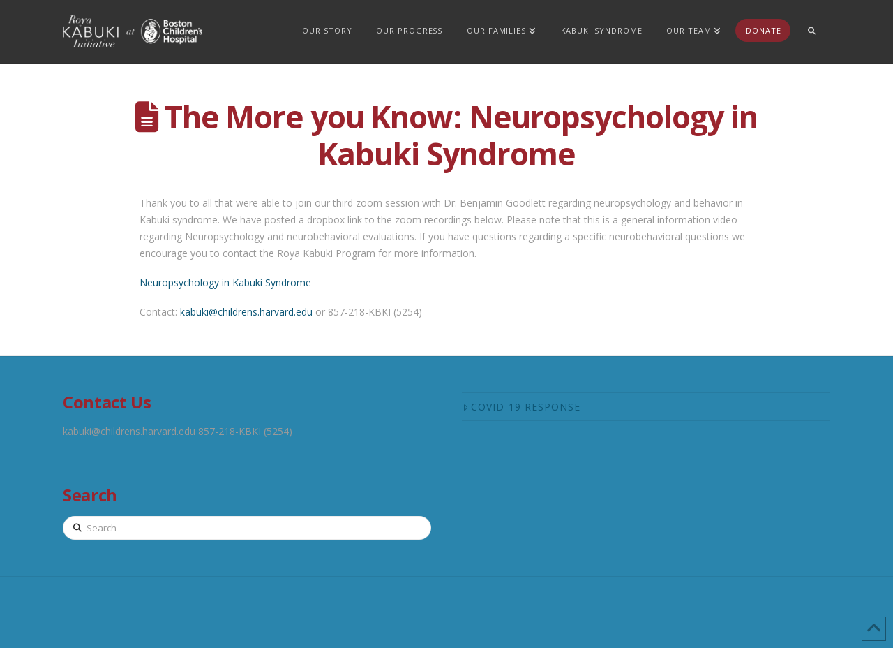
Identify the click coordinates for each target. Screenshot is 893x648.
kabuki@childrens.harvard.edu (246, 311)
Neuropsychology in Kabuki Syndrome (225, 282)
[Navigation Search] (811, 31)
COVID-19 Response (521, 406)
